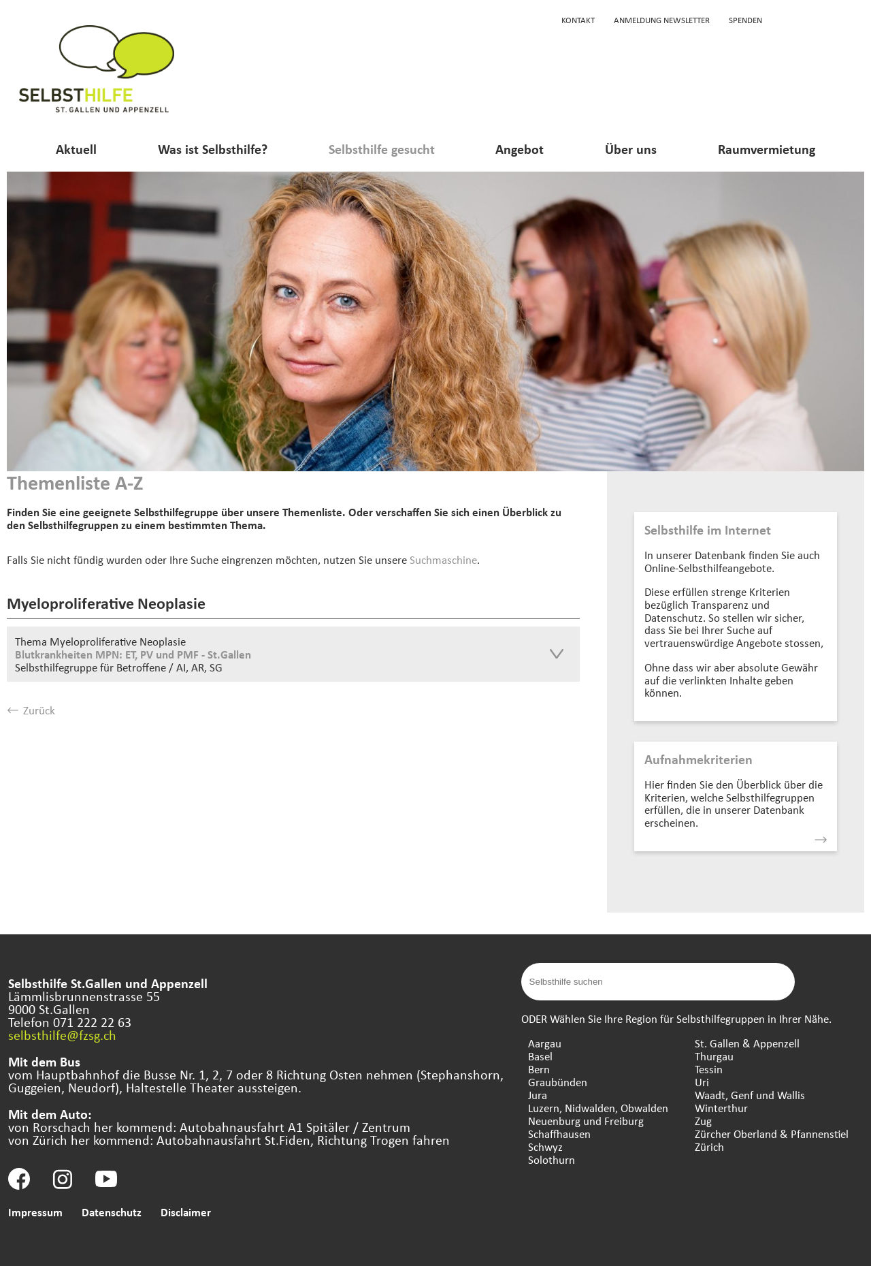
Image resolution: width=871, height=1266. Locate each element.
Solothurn (551, 1159)
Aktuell (76, 149)
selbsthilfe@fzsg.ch (62, 1035)
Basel (540, 1056)
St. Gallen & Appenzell (747, 1043)
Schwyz (545, 1146)
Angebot (519, 149)
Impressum (35, 1211)
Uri (702, 1082)
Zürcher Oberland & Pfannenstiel (772, 1133)
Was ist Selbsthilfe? (212, 149)
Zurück (31, 709)
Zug (703, 1120)
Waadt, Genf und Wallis (750, 1095)
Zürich (709, 1146)
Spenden (745, 20)
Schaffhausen (559, 1133)
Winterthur (721, 1107)
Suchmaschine (443, 559)
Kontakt (578, 20)
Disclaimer (186, 1211)
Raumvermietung (766, 149)
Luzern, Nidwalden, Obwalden (598, 1107)
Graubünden (557, 1082)
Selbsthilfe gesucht (382, 149)
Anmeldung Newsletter (662, 20)
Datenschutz (112, 1211)
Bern (539, 1069)
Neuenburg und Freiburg (586, 1120)
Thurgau (714, 1056)
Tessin (709, 1069)
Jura (537, 1095)
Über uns (631, 149)
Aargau (544, 1043)
